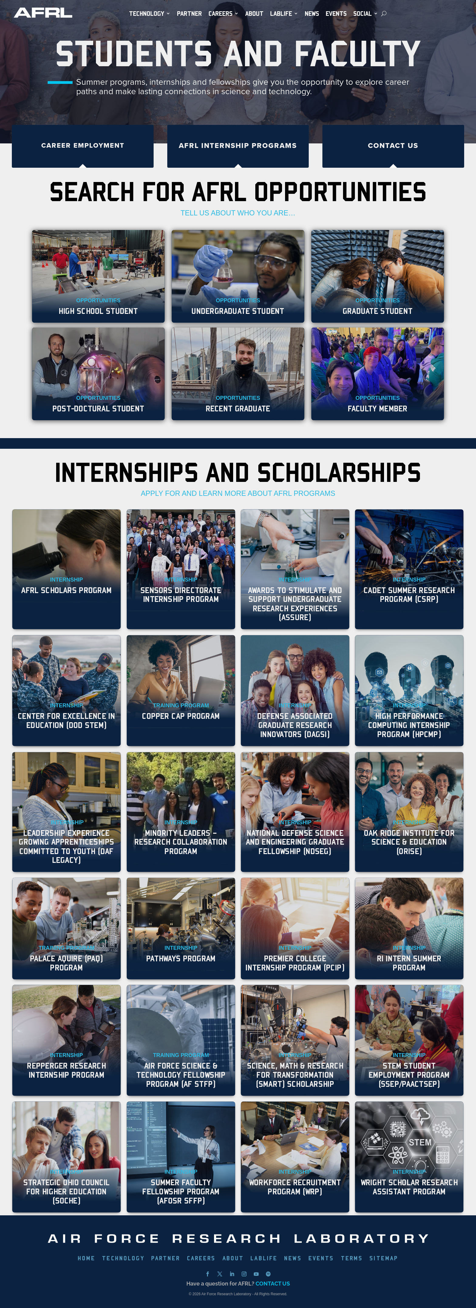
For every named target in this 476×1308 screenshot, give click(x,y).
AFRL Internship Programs (238, 145)
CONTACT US (273, 1283)
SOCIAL (362, 13)
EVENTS (336, 13)
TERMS (352, 1259)
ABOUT (254, 13)
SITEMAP (383, 1259)
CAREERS (201, 1259)
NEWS (312, 13)
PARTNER (189, 13)
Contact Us (393, 145)
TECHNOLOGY (146, 13)
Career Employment (82, 145)
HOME (87, 1259)
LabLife (281, 13)
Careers (221, 13)
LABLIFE (263, 1259)
